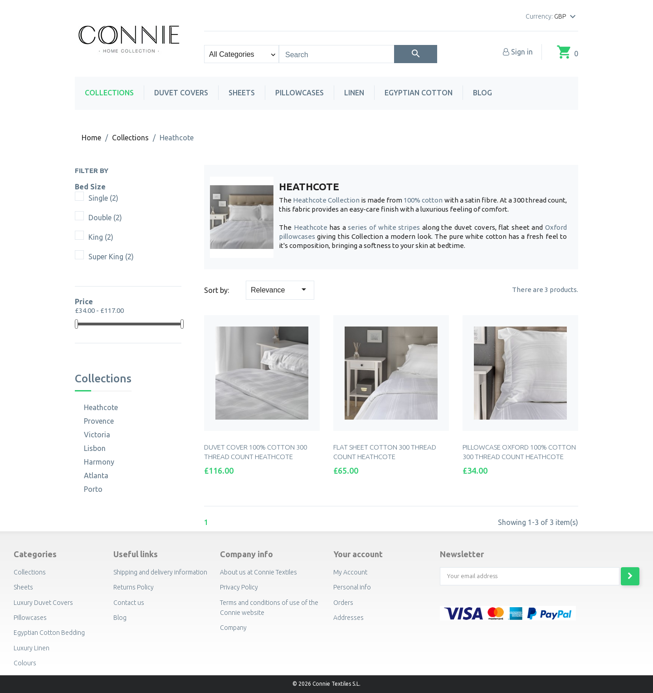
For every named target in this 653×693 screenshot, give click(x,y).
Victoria (97, 435)
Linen (354, 93)
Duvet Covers (181, 93)
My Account (350, 572)
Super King (111, 256)
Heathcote (101, 407)
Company (233, 627)
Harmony (99, 462)
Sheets (242, 93)
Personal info (352, 587)
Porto (93, 489)
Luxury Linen (31, 648)
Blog (482, 93)
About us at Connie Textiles (258, 572)
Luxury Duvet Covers (43, 602)
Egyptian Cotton (419, 93)
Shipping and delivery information (160, 572)
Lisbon (95, 448)
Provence (99, 421)
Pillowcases (299, 93)
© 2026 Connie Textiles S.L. (326, 684)
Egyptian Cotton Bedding (49, 632)
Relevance (280, 289)
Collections (109, 93)
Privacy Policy (239, 587)
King (100, 237)
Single (103, 198)
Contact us (128, 602)
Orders (343, 602)
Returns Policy (133, 587)
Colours (25, 663)
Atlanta (96, 475)
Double (105, 217)
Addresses (348, 617)
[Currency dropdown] (566, 16)
